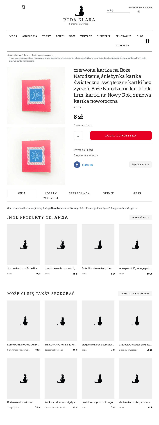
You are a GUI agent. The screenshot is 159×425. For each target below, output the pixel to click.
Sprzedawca (79, 193)
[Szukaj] (128, 10)
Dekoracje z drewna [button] (123, 41)
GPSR (137, 193)
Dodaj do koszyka (120, 135)
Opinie (108, 193)
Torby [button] (46, 36)
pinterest (87, 164)
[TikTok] (23, 7)
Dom (26, 55)
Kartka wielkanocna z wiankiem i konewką (23, 344)
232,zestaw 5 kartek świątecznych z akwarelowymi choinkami (135, 344)
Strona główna (14, 55)
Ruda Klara (79, 17)
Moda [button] (13, 36)
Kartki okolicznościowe (42, 55)
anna (77, 107)
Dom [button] (72, 36)
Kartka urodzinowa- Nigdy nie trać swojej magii (61, 402)
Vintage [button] (86, 36)
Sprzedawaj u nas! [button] (140, 7)
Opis (21, 193)
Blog (140, 36)
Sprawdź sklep (140, 217)
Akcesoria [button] (29, 36)
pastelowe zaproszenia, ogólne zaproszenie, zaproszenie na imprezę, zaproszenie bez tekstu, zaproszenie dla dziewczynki (98, 402)
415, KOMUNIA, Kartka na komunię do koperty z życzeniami (61, 344)
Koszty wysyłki (50, 195)
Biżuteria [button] (104, 36)
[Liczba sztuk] (78, 135)
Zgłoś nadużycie (140, 164)
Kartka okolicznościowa (20, 402)
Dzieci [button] (60, 36)
